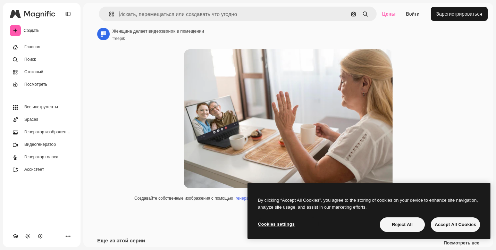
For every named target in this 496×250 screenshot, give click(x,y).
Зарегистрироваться (459, 14)
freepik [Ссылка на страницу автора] (118, 38)
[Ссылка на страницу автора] (103, 34)
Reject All (402, 224)
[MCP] (40, 236)
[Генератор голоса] (42, 157)
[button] (108, 14)
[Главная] (42, 47)
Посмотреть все (461, 243)
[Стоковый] (42, 72)
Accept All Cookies (455, 224)
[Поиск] (42, 59)
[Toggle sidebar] (68, 13)
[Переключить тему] (27, 236)
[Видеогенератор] (42, 144)
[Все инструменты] (42, 107)
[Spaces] (42, 119)
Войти (412, 14)
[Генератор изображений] (42, 132)
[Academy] (15, 236)
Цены (389, 14)
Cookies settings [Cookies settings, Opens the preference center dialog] (276, 224)
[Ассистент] (42, 169)
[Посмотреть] (42, 84)
